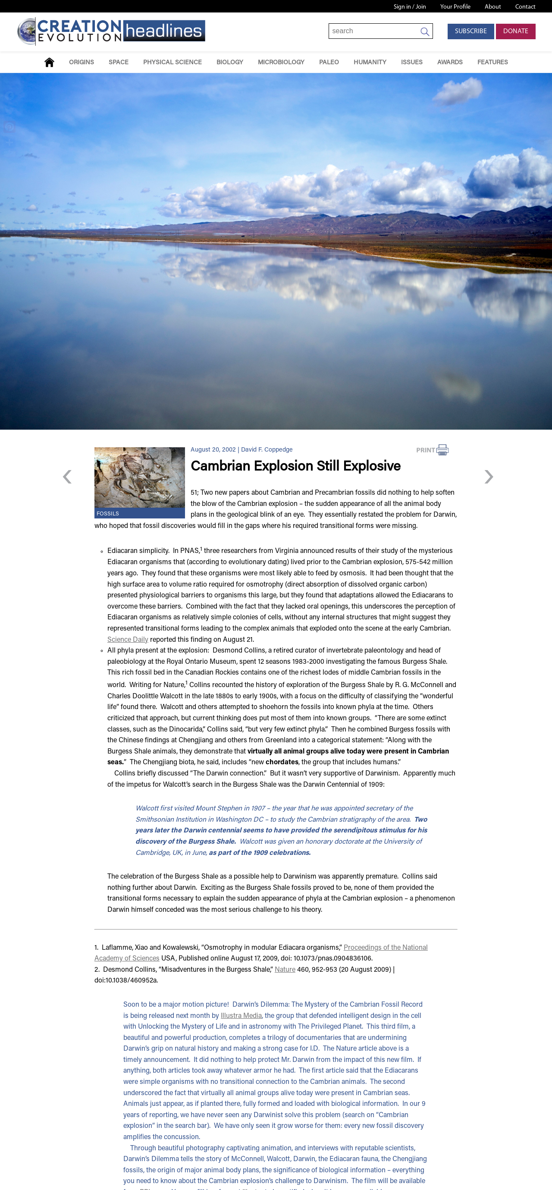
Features (492, 63)
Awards (450, 63)
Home (49, 62)
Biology (229, 63)
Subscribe (471, 31)
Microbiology (281, 63)
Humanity (370, 63)
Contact (525, 7)
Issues (412, 63)
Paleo (329, 63)
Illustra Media (241, 1016)
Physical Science (172, 63)
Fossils (108, 514)
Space (119, 63)
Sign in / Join (410, 7)
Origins (81, 63)
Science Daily (127, 640)
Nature (285, 970)
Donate (515, 31)
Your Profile (455, 7)
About (493, 7)
